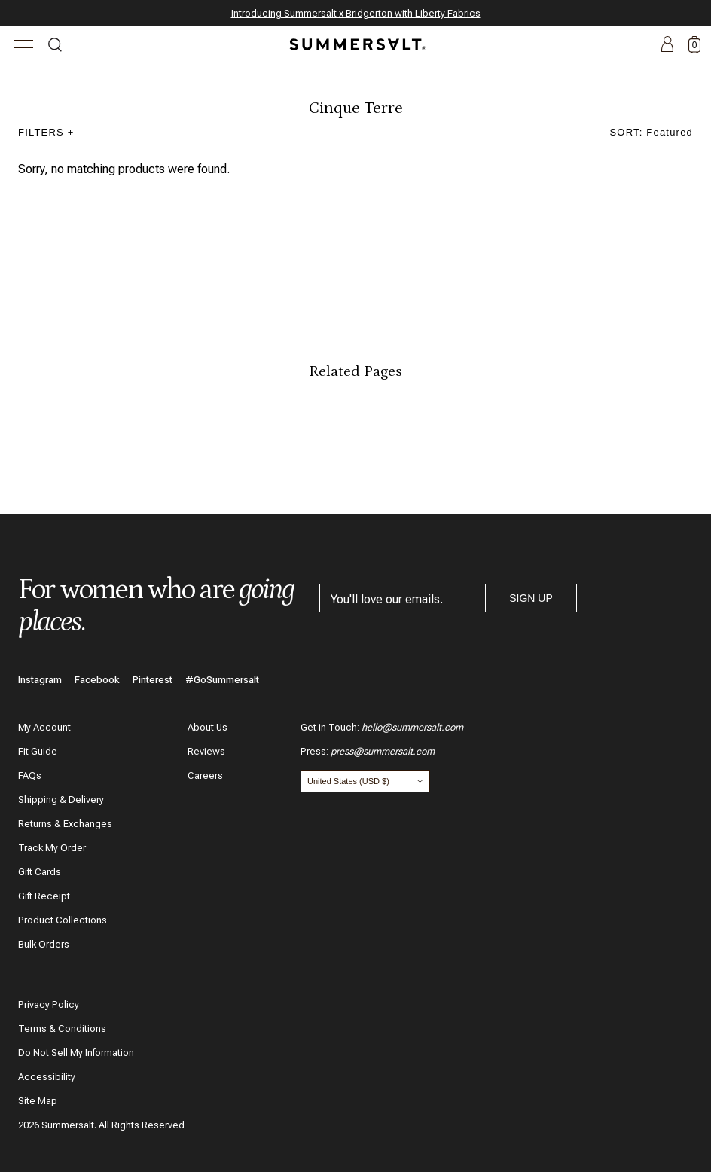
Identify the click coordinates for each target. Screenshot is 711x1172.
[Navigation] (24, 46)
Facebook (97, 679)
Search (55, 47)
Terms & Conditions (62, 1028)
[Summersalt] (355, 44)
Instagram (40, 679)
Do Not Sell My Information (76, 1052)
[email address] (402, 598)
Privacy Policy (48, 1004)
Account (667, 45)
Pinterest (152, 679)
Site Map (37, 1100)
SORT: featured (652, 132)
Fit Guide (37, 751)
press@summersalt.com (383, 751)
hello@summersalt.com (412, 727)
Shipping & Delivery (61, 799)
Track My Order (52, 847)
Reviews (206, 751)
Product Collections (62, 920)
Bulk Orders (43, 944)
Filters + (46, 132)
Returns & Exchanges (65, 823)
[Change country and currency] (365, 781)
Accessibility (46, 1076)
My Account (44, 727)
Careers (205, 775)
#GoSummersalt (222, 679)
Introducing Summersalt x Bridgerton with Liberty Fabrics (356, 13)
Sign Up (531, 598)
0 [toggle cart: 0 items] (694, 45)
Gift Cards (39, 871)
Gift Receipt (44, 896)
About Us (207, 727)
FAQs (29, 775)
